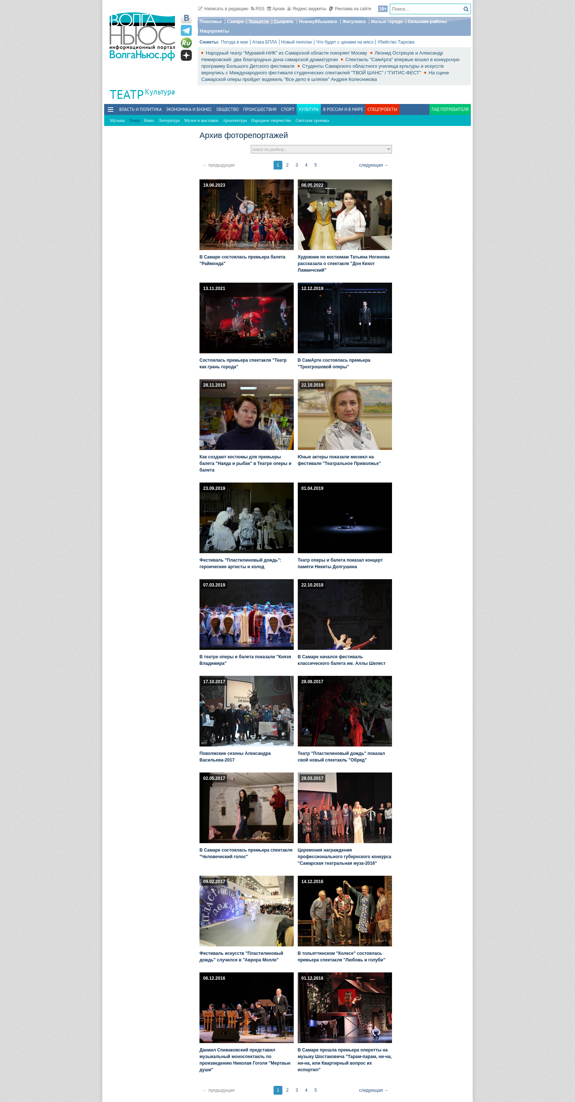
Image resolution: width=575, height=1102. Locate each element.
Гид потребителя (450, 109)
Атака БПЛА (264, 42)
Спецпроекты (382, 109)
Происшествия (259, 109)
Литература (169, 120)
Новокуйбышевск (318, 21)
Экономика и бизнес (189, 109)
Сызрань (284, 21)
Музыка (117, 120)
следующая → (373, 165)
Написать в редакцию (223, 8)
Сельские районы (427, 21)
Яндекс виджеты (306, 8)
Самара (235, 21)
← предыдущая (219, 165)
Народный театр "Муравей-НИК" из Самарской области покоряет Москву (287, 53)
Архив (276, 8)
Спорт (287, 109)
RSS (258, 8)
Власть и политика (140, 109)
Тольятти (259, 21)
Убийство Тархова (395, 42)
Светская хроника (312, 120)
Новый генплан (296, 42)
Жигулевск (354, 21)
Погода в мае (234, 42)
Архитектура (235, 120)
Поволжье (210, 21)
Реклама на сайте (350, 8)
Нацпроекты (214, 31)
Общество (227, 109)
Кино (149, 120)
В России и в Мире (343, 109)
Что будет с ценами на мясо (344, 42)
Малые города (387, 21)
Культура (160, 92)
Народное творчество (271, 120)
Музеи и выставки (201, 120)
